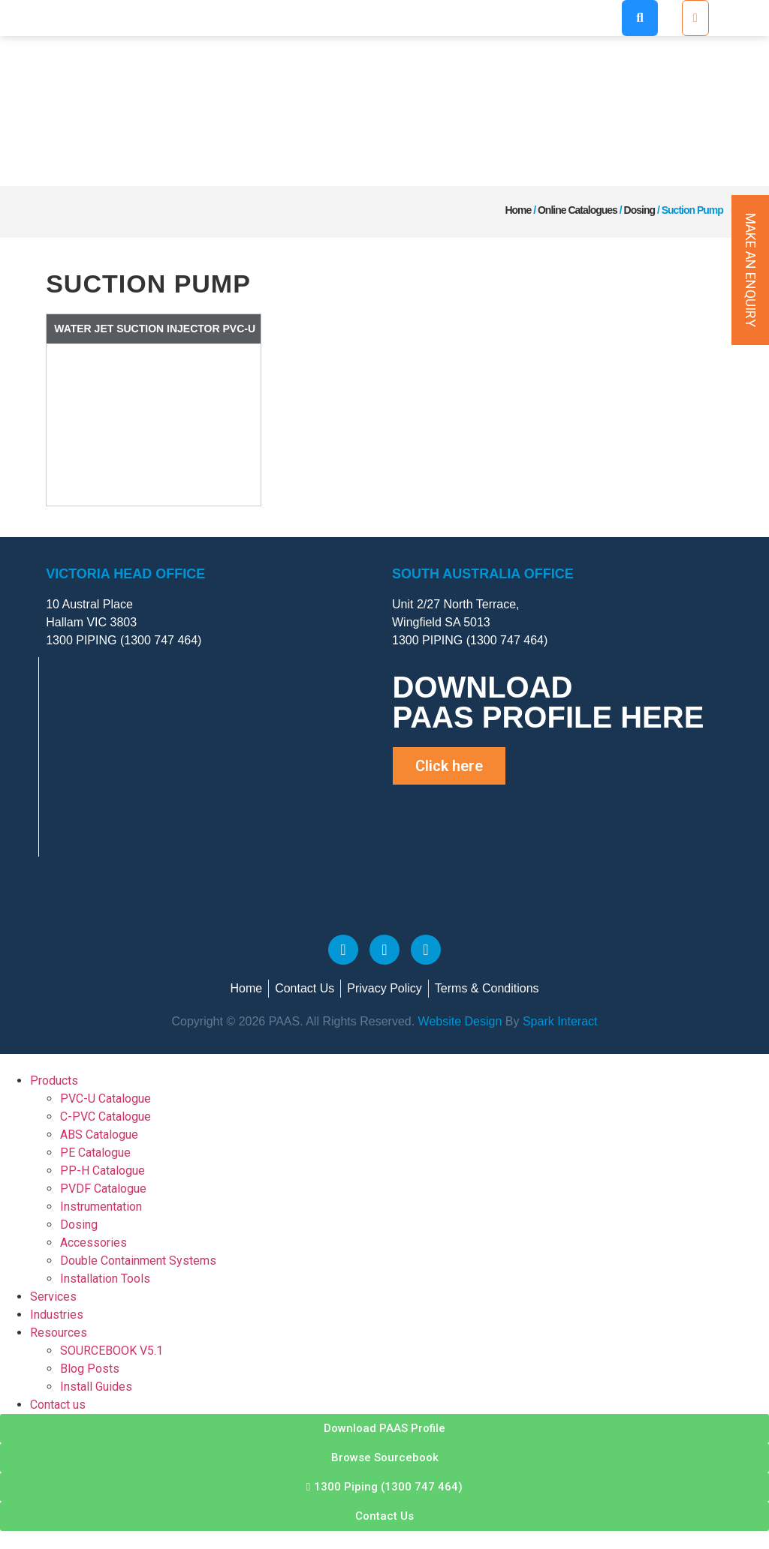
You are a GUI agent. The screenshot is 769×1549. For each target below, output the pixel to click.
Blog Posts (89, 1368)
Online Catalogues (577, 210)
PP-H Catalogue (102, 1170)
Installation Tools (105, 1278)
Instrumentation (101, 1206)
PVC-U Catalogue (105, 1098)
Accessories (93, 1242)
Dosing (639, 210)
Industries (56, 1314)
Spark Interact (560, 1021)
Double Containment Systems (138, 1260)
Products (54, 1080)
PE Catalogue (95, 1152)
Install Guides (96, 1386)
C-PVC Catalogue (105, 1116)
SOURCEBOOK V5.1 (111, 1350)
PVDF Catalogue (103, 1188)
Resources (58, 1332)
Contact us (58, 1404)
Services (53, 1296)
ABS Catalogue (99, 1134)
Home (518, 210)
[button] (640, 18)
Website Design (458, 1021)
